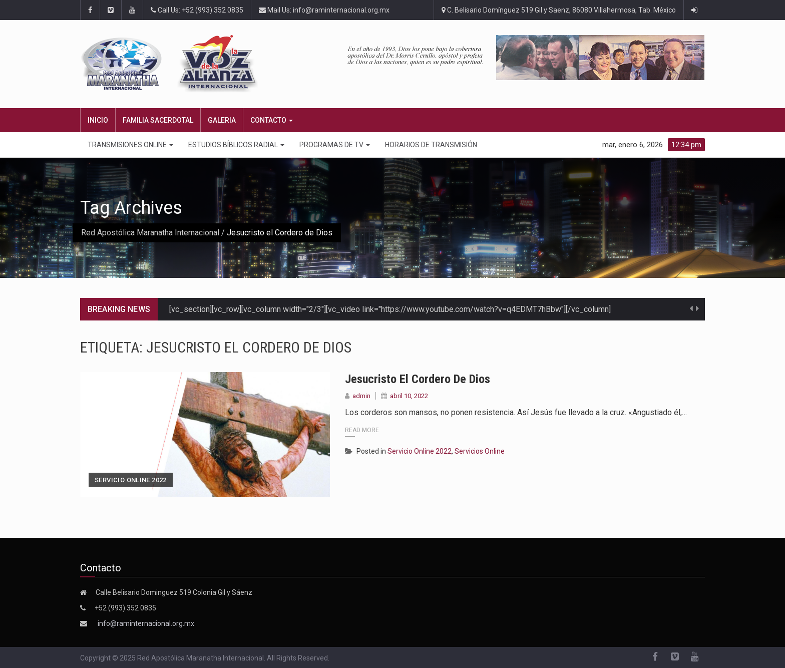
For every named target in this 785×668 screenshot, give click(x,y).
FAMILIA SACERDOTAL (158, 120)
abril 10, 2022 (409, 396)
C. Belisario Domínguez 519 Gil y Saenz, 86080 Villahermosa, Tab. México (559, 10)
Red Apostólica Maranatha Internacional (150, 232)
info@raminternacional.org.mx (146, 623)
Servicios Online (480, 451)
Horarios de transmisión (431, 145)
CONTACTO (271, 120)
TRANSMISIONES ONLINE (130, 145)
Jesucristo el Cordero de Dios (417, 379)
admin (361, 396)
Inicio (98, 120)
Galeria (222, 120)
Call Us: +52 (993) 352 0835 (197, 10)
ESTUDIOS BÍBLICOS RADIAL (236, 145)
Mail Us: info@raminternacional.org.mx (324, 10)
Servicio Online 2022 (131, 480)
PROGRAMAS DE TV (334, 145)
